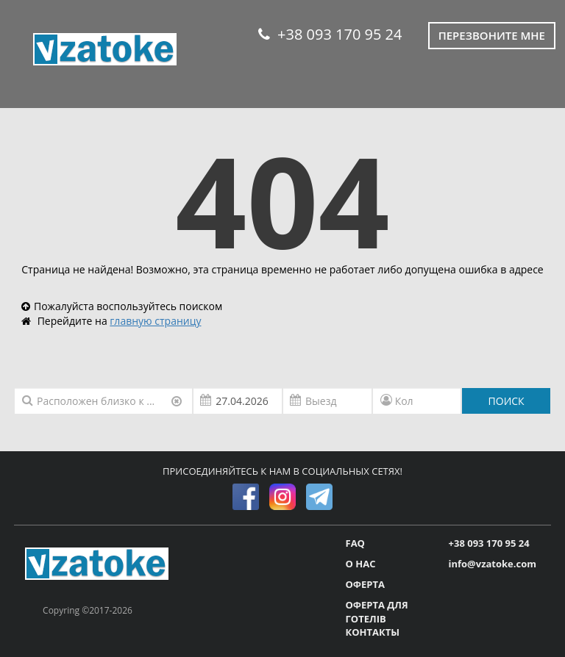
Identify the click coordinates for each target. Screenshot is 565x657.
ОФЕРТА (365, 584)
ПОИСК (506, 401)
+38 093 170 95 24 (330, 34)
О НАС (361, 563)
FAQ (355, 543)
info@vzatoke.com (492, 563)
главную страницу (155, 321)
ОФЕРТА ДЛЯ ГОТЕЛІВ (377, 611)
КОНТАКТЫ (373, 632)
